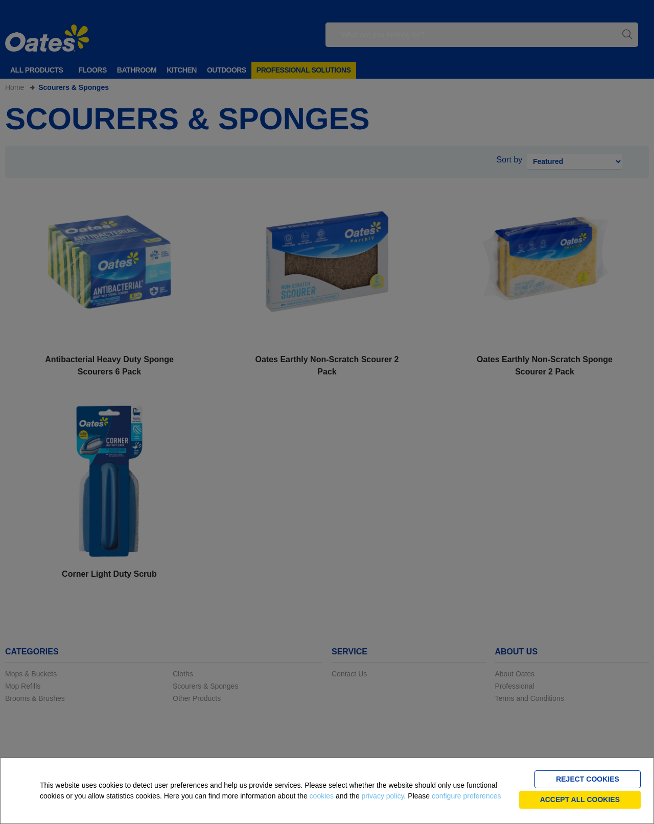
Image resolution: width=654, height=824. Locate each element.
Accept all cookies (580, 799)
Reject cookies (587, 779)
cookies (322, 796)
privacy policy (383, 796)
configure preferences (466, 796)
